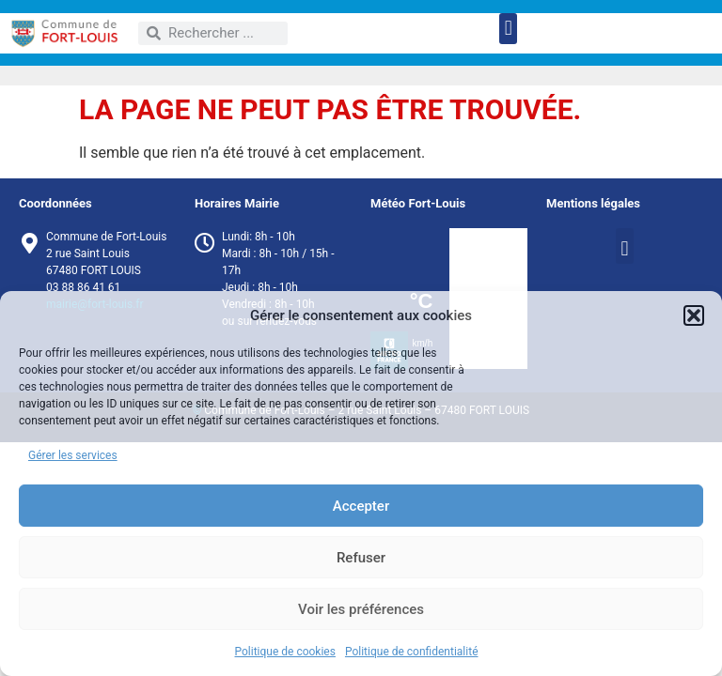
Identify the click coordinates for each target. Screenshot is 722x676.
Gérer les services (73, 455)
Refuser (361, 557)
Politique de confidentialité (412, 651)
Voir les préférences (361, 609)
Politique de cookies (285, 651)
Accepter (361, 506)
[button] (693, 315)
